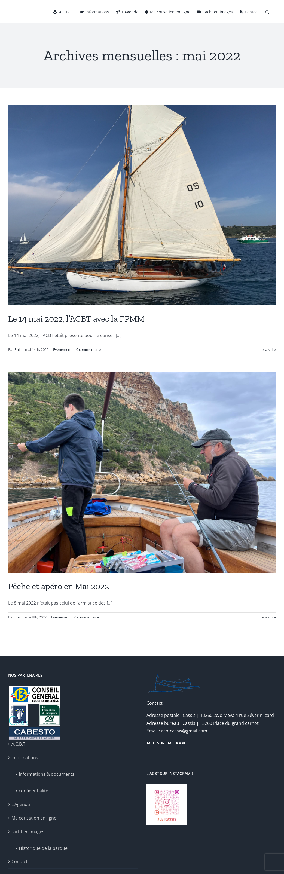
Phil (17, 349)
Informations (24, 757)
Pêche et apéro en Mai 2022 (58, 586)
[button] (267, 11)
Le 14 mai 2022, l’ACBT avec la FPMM (76, 319)
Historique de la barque (43, 848)
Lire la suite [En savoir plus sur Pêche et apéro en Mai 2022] (267, 617)
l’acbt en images (27, 832)
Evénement (62, 349)
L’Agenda (20, 804)
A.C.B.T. (18, 744)
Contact (19, 861)
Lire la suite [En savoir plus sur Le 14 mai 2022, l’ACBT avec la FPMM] (267, 349)
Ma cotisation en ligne (33, 818)
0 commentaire (88, 349)
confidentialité (33, 791)
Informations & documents (46, 774)
